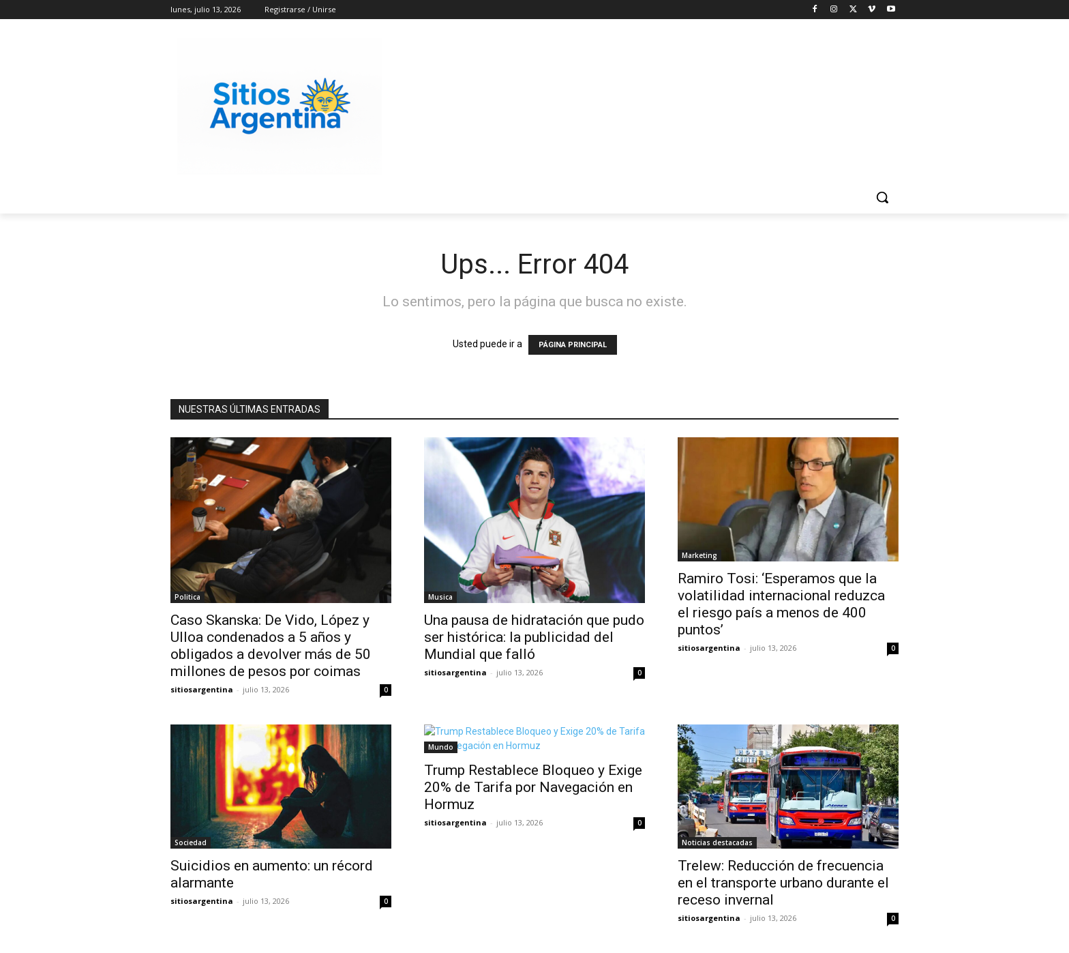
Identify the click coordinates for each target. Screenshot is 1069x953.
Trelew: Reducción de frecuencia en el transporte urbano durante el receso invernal (783, 882)
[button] (882, 197)
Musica (440, 597)
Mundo (440, 747)
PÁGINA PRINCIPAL (573, 344)
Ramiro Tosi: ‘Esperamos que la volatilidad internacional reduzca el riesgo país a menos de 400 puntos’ (781, 604)
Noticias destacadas (717, 842)
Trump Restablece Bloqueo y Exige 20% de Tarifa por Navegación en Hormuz (533, 787)
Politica (187, 597)
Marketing (699, 555)
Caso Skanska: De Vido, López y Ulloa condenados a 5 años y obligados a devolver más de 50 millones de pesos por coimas (270, 645)
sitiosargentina (201, 689)
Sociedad (191, 842)
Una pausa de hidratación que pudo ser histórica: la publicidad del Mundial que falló (534, 637)
